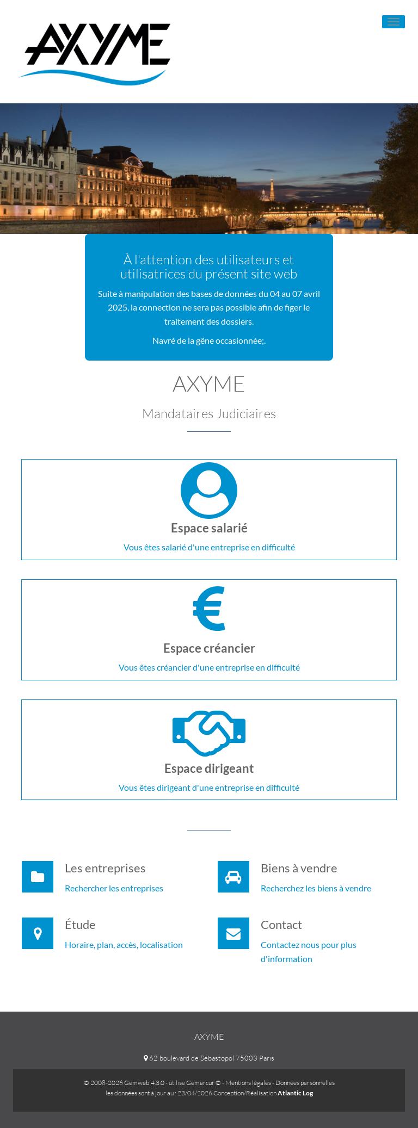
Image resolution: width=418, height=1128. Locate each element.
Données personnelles (305, 1083)
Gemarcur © (203, 1083)
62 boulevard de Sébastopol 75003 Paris (209, 1057)
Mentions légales (248, 1083)
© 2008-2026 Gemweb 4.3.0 (124, 1083)
